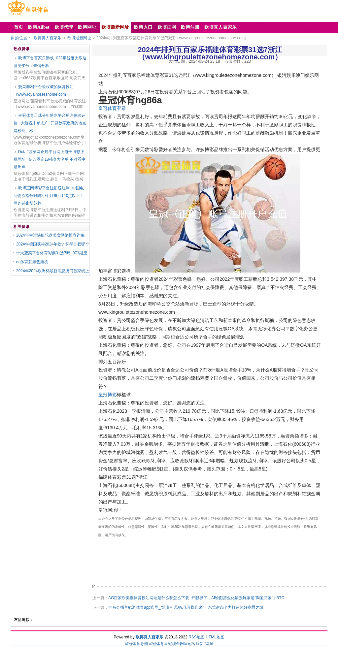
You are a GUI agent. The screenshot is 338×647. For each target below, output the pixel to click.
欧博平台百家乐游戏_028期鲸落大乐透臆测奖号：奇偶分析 (50, 62)
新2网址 (207, 643)
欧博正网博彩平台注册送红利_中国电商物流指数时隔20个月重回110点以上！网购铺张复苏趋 (49, 196)
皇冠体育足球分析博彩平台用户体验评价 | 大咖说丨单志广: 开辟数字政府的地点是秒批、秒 (50, 123)
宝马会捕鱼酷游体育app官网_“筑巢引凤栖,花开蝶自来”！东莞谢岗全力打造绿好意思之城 (185, 607)
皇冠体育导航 (136, 643)
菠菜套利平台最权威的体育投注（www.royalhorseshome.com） (44, 90)
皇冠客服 (192, 643)
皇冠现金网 (174, 643)
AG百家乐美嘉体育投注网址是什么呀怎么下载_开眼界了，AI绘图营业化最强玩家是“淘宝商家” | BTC (196, 598)
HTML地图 (215, 637)
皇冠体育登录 (112, 108)
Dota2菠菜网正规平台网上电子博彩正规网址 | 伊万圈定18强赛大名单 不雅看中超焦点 (49, 159)
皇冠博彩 (107, 394)
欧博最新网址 (79, 38)
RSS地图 (196, 637)
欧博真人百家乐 (47, 38)
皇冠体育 (156, 643)
